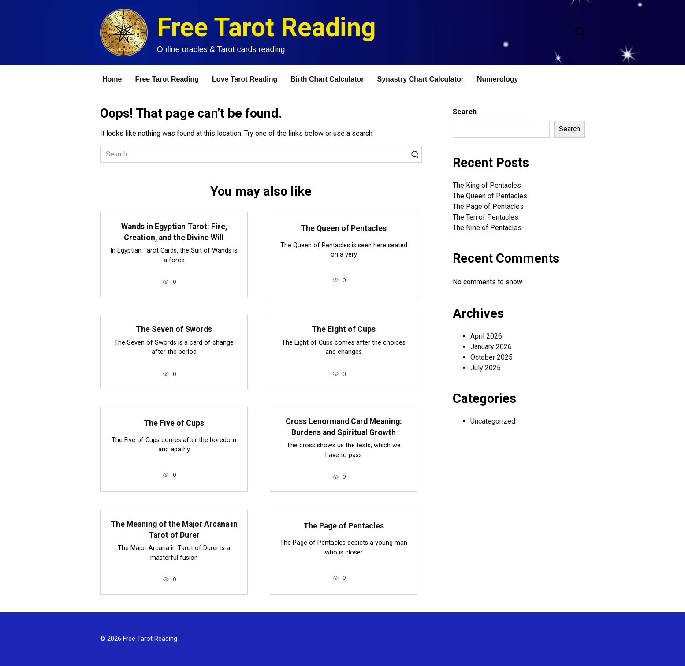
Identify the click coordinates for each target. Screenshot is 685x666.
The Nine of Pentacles (487, 227)
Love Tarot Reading (244, 79)
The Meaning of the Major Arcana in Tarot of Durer (174, 529)
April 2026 (486, 336)
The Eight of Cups (344, 329)
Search (465, 112)
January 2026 (491, 346)
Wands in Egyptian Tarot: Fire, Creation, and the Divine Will (174, 232)
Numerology (497, 79)
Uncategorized (492, 421)
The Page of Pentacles (343, 525)
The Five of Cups (174, 423)
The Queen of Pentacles (344, 228)
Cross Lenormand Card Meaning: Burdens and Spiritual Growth (344, 427)
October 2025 (491, 357)
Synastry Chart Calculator (420, 79)
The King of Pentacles (487, 185)
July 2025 (485, 368)
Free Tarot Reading (266, 27)
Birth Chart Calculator (327, 79)
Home (112, 79)
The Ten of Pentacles (485, 217)
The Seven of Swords (174, 329)
